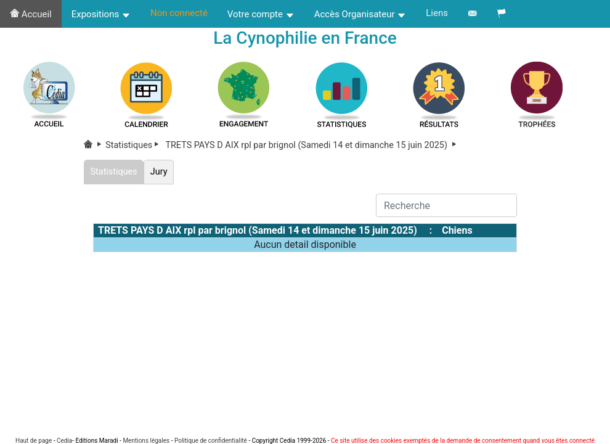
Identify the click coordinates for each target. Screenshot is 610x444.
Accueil (31, 14)
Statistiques (134, 145)
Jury (158, 171)
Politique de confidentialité (210, 440)
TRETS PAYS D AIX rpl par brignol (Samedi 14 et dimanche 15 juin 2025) (311, 145)
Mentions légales (146, 440)
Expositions (101, 14)
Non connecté (179, 12)
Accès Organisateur (360, 14)
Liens (437, 12)
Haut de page (33, 440)
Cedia (64, 440)
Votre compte (261, 14)
